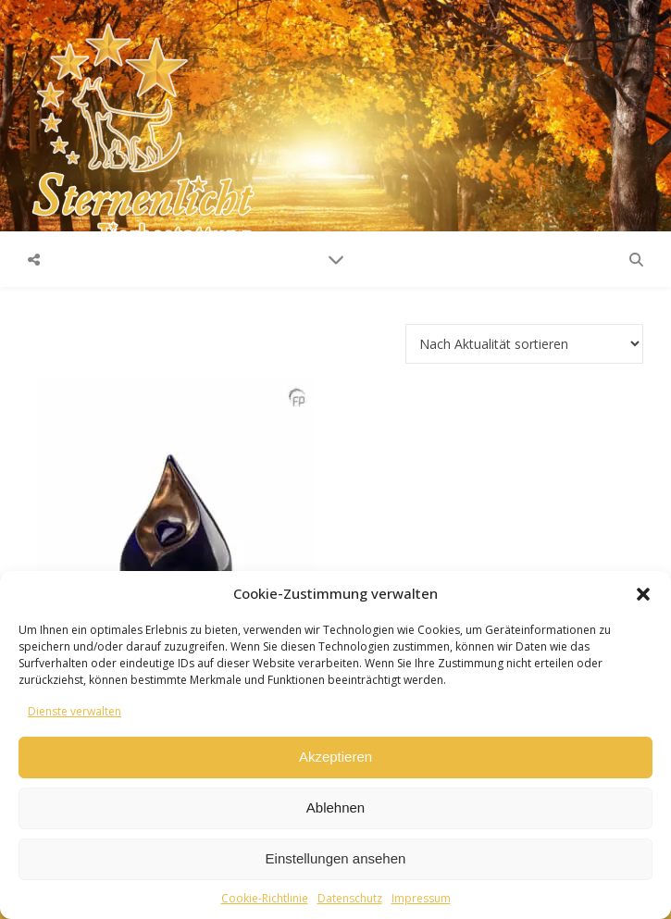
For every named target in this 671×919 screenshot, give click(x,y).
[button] (643, 594)
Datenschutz (349, 898)
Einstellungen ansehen (336, 858)
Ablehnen (335, 807)
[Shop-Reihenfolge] (524, 344)
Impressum (421, 898)
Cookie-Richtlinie (264, 898)
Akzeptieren (335, 756)
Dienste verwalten (74, 711)
